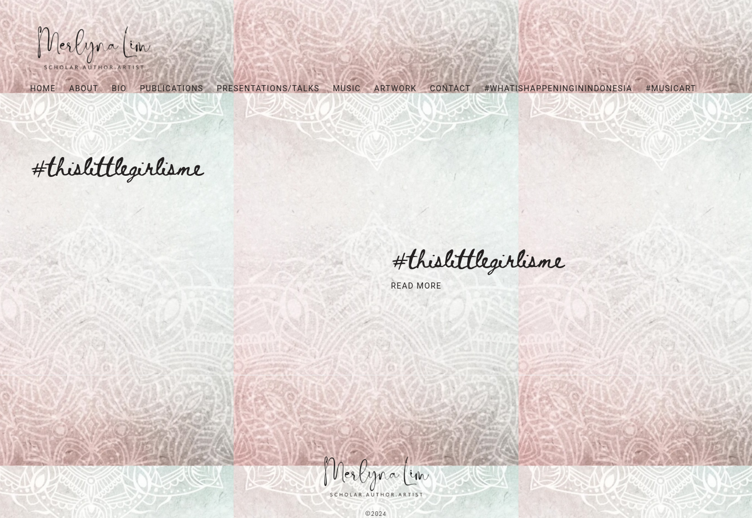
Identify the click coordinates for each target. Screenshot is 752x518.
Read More (416, 286)
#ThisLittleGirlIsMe (477, 258)
